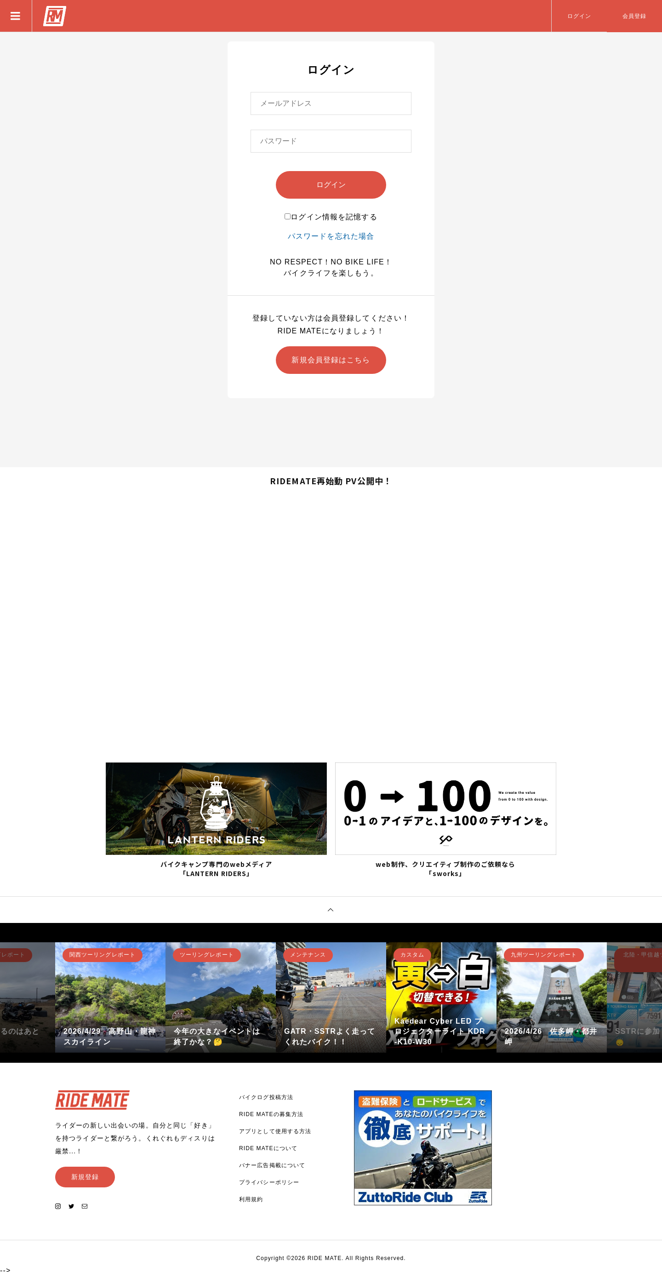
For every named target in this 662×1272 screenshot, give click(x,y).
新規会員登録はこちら (330, 360)
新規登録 (85, 1175)
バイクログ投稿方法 (266, 1095)
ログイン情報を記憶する (331, 217)
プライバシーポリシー (269, 1180)
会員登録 (634, 16)
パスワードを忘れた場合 (331, 236)
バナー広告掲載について (272, 1163)
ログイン (579, 16)
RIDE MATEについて (268, 1146)
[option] (110, 995)
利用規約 (251, 1197)
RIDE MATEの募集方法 (271, 1112)
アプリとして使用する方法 (275, 1129)
